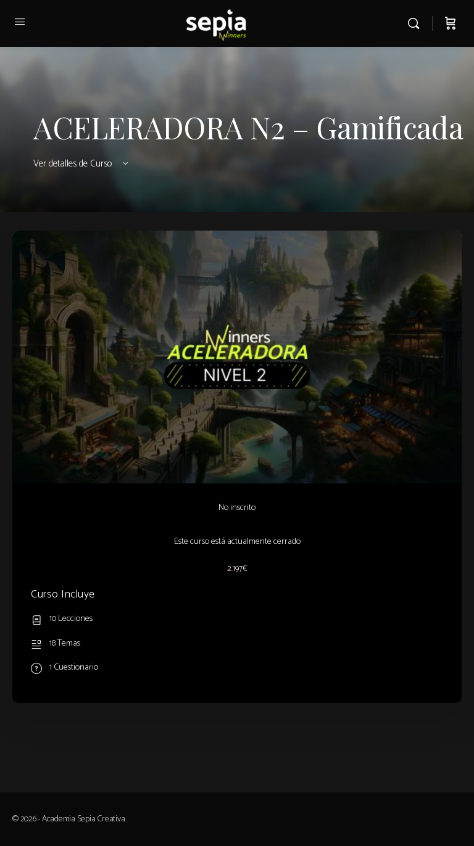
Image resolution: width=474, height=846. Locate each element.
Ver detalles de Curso (81, 163)
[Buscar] (416, 23)
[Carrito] (451, 23)
